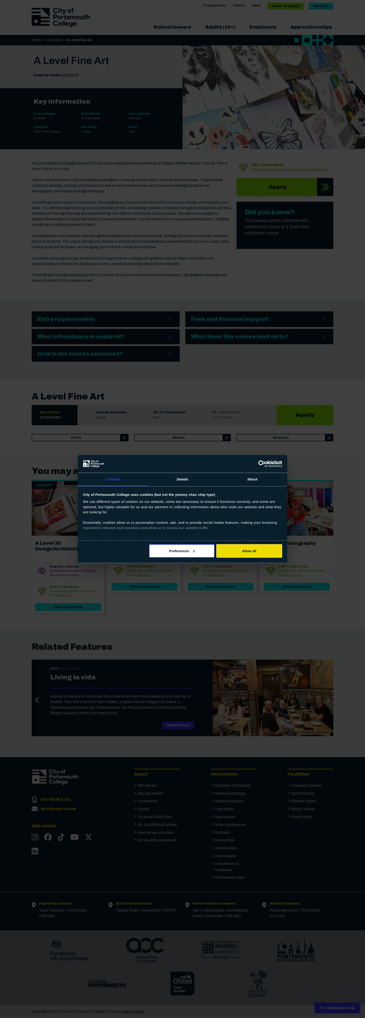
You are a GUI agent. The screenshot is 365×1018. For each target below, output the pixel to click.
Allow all (249, 551)
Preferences (182, 551)
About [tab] (252, 479)
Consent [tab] (113, 479)
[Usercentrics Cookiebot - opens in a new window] (261, 463)
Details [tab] (182, 479)
